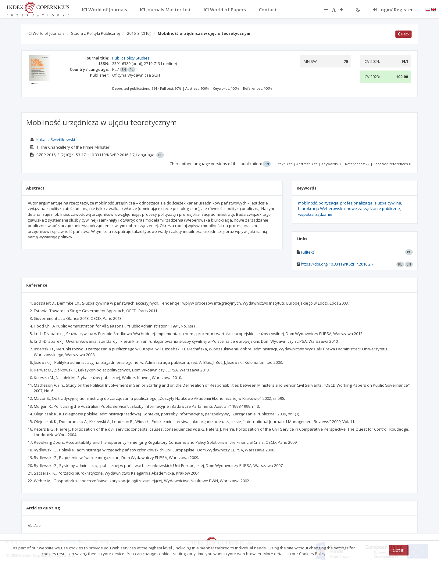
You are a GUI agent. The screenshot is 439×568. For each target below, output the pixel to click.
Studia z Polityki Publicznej (95, 33)
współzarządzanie (315, 214)
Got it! (399, 550)
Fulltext (307, 252)
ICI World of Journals (46, 33)
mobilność (307, 203)
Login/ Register (393, 9)
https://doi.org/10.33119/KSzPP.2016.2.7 (337, 264)
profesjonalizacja (356, 203)
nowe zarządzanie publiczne (373, 208)
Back (403, 34)
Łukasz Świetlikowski (55, 139)
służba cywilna (387, 203)
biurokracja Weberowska (321, 208)
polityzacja (328, 203)
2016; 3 (139, 33)
